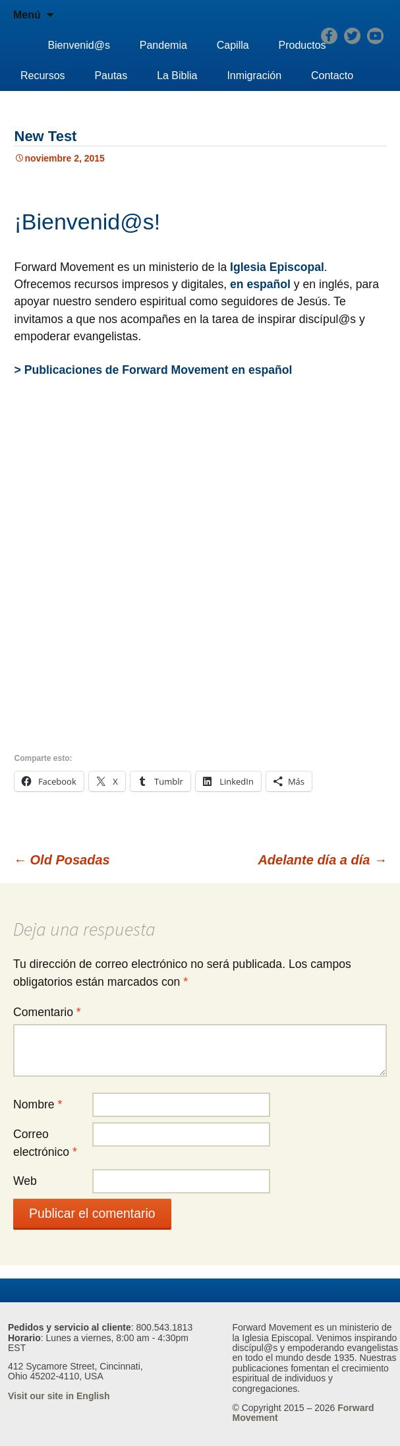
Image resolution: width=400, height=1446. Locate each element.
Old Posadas (61, 860)
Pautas (110, 75)
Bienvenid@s (78, 45)
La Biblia (177, 75)
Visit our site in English (59, 1396)
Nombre (37, 1104)
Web (25, 1181)
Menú (27, 14)
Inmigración (254, 75)
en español (260, 284)
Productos (302, 45)
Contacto (332, 75)
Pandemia (163, 45)
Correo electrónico (45, 1143)
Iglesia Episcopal (277, 267)
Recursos (42, 75)
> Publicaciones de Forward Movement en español (153, 370)
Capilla (233, 45)
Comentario (47, 1012)
